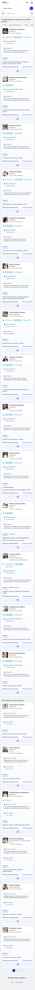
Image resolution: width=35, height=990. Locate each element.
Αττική (4, 25)
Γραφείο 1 (5, 58)
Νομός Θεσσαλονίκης (15, 25)
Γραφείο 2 (12, 534)
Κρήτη (26, 25)
